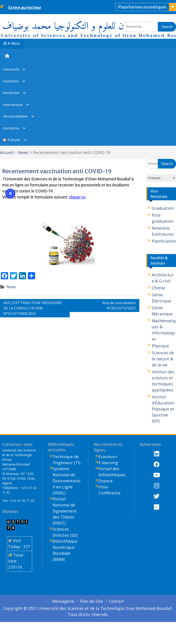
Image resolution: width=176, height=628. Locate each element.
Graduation (163, 208)
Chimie (158, 288)
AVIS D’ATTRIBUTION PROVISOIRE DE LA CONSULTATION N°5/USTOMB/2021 (32, 308)
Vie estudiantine (15, 116)
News (11, 286)
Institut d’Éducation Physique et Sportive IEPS (163, 409)
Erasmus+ (107, 456)
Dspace (105, 480)
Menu (11, 43)
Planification (164, 241)
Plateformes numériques (142, 7)
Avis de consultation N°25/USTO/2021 (119, 305)
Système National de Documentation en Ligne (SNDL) (66, 481)
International (12, 104)
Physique (160, 345)
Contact (116, 601)
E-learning (108, 462)
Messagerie (63, 601)
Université (11, 69)
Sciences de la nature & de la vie (163, 358)
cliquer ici (77, 197)
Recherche (11, 92)
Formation (11, 81)
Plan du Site (91, 601)
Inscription (11, 128)
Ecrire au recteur (25, 7)
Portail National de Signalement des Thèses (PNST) (65, 511)
